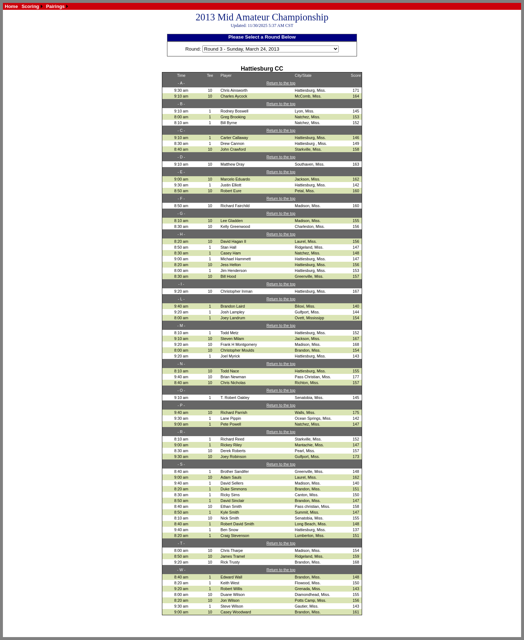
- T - (181, 543)
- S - (181, 464)
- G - (181, 213)
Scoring (30, 6)
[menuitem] (11, 6)
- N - (181, 364)
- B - (181, 104)
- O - (181, 390)
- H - (181, 234)
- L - (181, 299)
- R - (181, 432)
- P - (181, 405)
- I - (181, 284)
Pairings (55, 6)
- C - (181, 130)
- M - (181, 325)
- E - (181, 172)
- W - (181, 570)
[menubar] (36, 6)
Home (11, 6)
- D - (181, 157)
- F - (181, 198)
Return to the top (280, 83)
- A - (181, 83)
